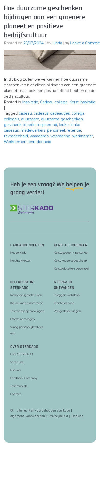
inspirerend (47, 124)
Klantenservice (64, 303)
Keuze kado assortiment (26, 303)
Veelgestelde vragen (67, 311)
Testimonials (18, 386)
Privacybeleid (58, 416)
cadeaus (41, 113)
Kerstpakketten (20, 260)
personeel (56, 130)
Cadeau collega (53, 102)
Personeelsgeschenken (26, 295)
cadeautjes (60, 113)
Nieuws (15, 370)
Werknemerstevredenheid (27, 141)
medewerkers (33, 130)
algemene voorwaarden (27, 416)
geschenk (13, 124)
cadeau (25, 113)
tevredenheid (16, 136)
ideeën (29, 124)
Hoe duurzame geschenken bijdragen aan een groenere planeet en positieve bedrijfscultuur (44, 22)
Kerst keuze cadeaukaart (70, 260)
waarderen (39, 136)
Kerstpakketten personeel (71, 268)
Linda (57, 43)
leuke (64, 124)
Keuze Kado (18, 252)
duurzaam (30, 119)
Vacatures (16, 362)
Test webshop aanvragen (27, 311)
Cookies (77, 416)
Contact (15, 394)
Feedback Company (23, 378)
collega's (11, 119)
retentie (74, 130)
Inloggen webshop (66, 295)
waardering (61, 136)
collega (78, 113)
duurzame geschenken (62, 119)
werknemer (82, 136)
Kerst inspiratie (82, 102)
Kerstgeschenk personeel (71, 252)
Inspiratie (30, 102)
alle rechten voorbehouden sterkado (43, 410)
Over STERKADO (21, 354)
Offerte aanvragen (22, 319)
